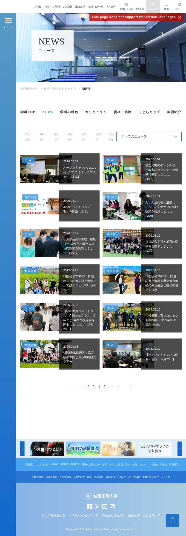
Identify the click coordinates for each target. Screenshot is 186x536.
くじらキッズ (149, 112)
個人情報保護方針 (54, 515)
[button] (22, 449)
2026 (27, 137)
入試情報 (67, 6)
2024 (56, 137)
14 (118, 387)
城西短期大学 (151, 515)
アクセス (139, 9)
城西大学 (134, 515)
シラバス (165, 477)
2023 (70, 137)
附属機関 (173, 464)
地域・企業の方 (96, 6)
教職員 (136, 477)
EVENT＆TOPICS (70, 464)
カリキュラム (96, 112)
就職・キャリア (140, 464)
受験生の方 (80, 6)
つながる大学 (42, 464)
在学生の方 (65, 477)
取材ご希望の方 (151, 477)
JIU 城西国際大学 (16, 7)
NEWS (47, 112)
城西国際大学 (29, 88)
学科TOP (27, 112)
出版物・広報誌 (159, 464)
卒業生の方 (79, 477)
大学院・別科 (123, 464)
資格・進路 (123, 112)
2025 (42, 137)
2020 (111, 137)
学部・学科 (108, 464)
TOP (172, 522)
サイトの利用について (83, 515)
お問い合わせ (126, 9)
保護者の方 (51, 477)
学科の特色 (69, 112)
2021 (99, 136)
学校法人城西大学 (113, 515)
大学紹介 (38, 6)
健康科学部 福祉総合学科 (59, 88)
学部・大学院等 (53, 6)
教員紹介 (174, 112)
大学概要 (28, 464)
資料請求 (110, 6)
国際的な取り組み (91, 464)
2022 (84, 137)
